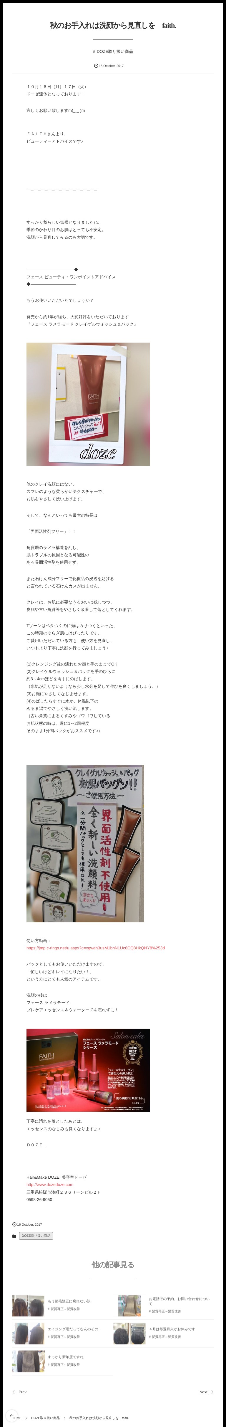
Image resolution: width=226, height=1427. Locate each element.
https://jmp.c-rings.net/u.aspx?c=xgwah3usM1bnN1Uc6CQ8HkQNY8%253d (95, 948)
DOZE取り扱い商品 (115, 51)
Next (207, 1392)
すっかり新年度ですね (66, 1359)
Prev (19, 1392)
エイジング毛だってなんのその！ (75, 1331)
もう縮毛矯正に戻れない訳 (69, 1303)
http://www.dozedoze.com (50, 1184)
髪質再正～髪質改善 (65, 1311)
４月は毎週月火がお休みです (172, 1331)
